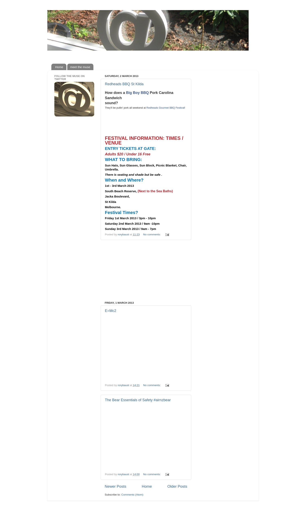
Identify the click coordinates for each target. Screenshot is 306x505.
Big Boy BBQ (137, 93)
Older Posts (177, 486)
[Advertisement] (146, 270)
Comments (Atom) (132, 494)
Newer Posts (115, 486)
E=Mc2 (110, 311)
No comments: (152, 234)
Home (59, 67)
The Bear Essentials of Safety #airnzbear (138, 400)
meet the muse (80, 67)
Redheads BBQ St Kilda (124, 84)
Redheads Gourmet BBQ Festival (165, 107)
